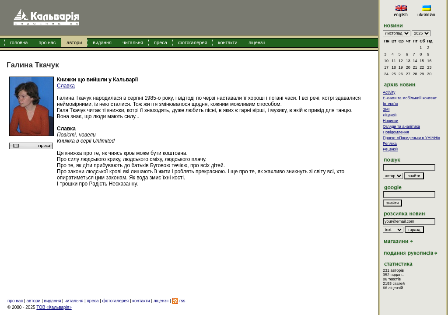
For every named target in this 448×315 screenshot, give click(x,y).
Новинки (390, 121)
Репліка (390, 143)
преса (160, 42)
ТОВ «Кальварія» (53, 307)
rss (182, 300)
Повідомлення (396, 132)
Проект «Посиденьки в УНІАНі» (411, 138)
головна (19, 42)
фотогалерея (192, 42)
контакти (227, 42)
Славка (66, 86)
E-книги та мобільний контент (410, 98)
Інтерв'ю (390, 104)
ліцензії (256, 42)
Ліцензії (390, 115)
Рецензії (390, 149)
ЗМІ (386, 109)
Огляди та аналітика (401, 126)
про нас (47, 42)
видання (102, 42)
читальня (132, 42)
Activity (389, 92)
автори (74, 42)
